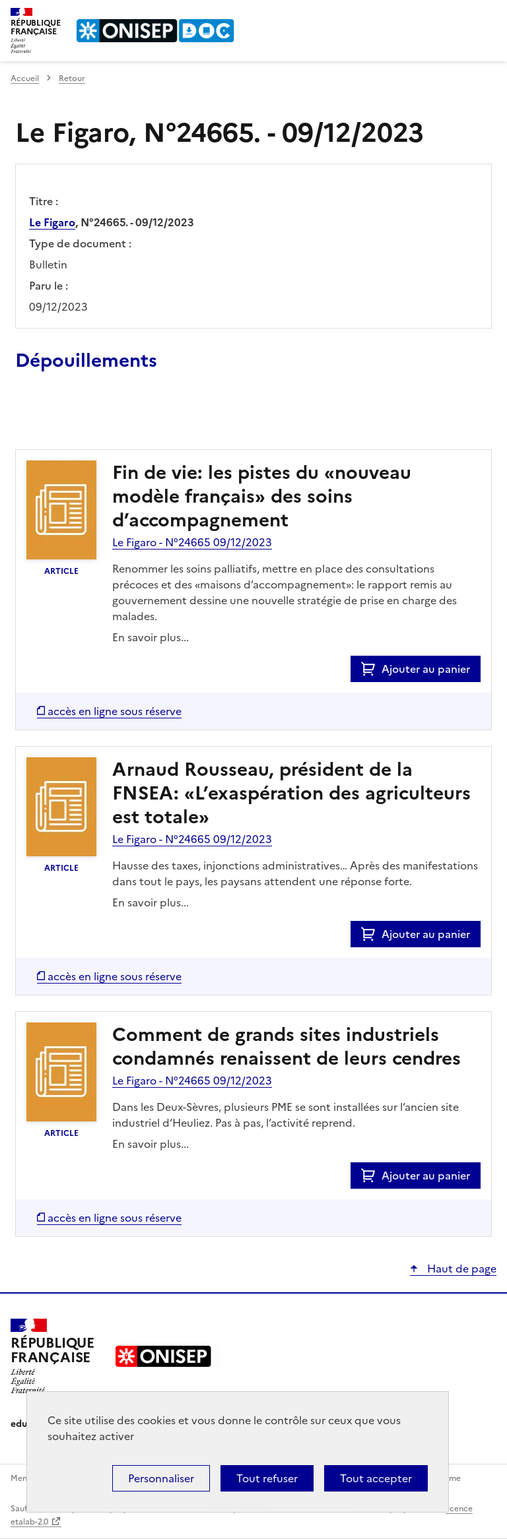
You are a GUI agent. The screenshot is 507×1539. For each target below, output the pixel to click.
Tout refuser (267, 1478)
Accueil (25, 78)
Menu (488, 16)
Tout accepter (376, 1478)
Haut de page (460, 1268)
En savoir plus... (150, 637)
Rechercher (462, 16)
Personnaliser (161, 1478)
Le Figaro (52, 222)
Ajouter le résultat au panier (101, 419)
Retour (72, 78)
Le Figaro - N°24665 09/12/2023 (192, 542)
